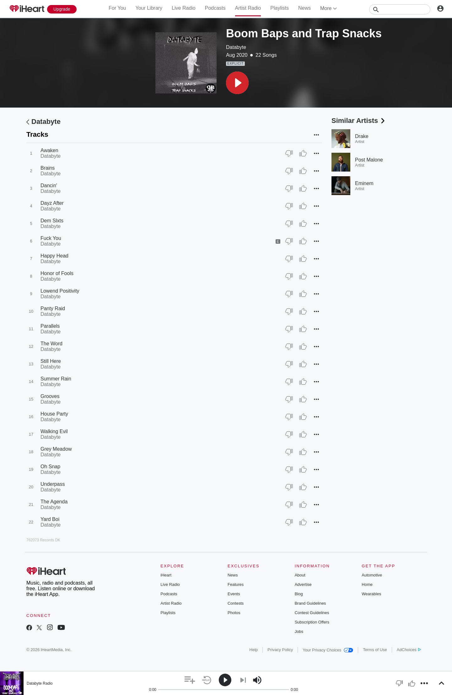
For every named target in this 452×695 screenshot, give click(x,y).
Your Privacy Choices (328, 650)
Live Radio (184, 8)
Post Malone (369, 159)
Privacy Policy (280, 649)
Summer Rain (55, 378)
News (304, 8)
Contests (236, 603)
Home (367, 584)
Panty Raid (52, 308)
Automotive (372, 575)
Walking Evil (54, 431)
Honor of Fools (56, 273)
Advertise (303, 584)
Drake (362, 136)
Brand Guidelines (310, 603)
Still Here (50, 361)
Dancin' (48, 185)
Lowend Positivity (59, 291)
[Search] (399, 9)
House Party (54, 413)
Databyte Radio (40, 683)
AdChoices (409, 649)
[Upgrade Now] (62, 9)
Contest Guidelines (312, 612)
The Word (51, 343)
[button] (237, 83)
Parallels (50, 326)
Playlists (279, 8)
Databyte (236, 47)
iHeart (165, 575)
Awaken (49, 150)
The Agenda (53, 501)
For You (117, 8)
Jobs (299, 631)
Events (234, 594)
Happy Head (54, 255)
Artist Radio (248, 8)
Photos (234, 612)
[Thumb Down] (289, 153)
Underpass (52, 484)
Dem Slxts (51, 220)
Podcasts (215, 8)
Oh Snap (50, 466)
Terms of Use (375, 649)
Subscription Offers (312, 622)
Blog (299, 594)
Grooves (49, 396)
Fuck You (50, 238)
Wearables (371, 594)
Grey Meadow (56, 449)
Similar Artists (358, 121)
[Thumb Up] (303, 153)
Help (254, 649)
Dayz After (52, 203)
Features (236, 584)
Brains (47, 168)
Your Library (148, 8)
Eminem (364, 183)
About (300, 575)
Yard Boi (49, 519)
